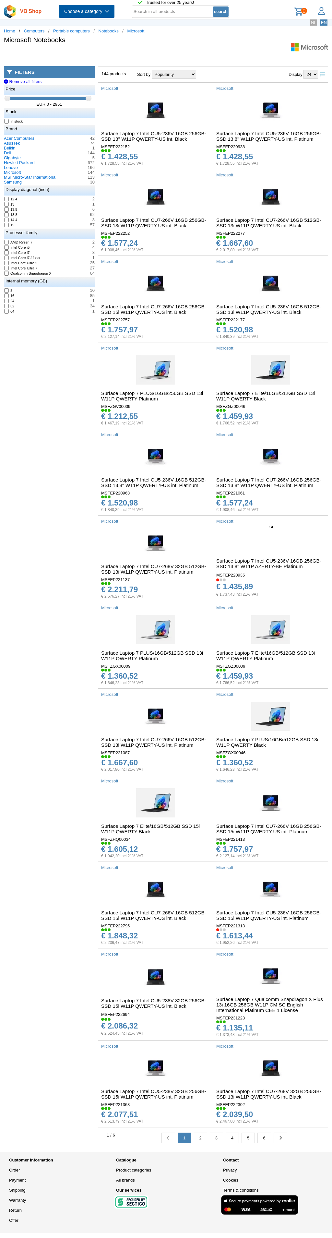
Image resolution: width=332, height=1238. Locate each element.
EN (324, 22)
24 (9, 301)
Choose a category (86, 11)
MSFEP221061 (230, 493)
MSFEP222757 (115, 319)
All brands (125, 1180)
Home (9, 31)
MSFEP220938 (230, 146)
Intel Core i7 (17, 253)
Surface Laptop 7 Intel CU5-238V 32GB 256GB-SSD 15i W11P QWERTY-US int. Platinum (153, 1094)
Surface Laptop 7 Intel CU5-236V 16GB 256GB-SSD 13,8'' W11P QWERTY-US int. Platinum (268, 136)
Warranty (17, 1200)
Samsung (13, 182)
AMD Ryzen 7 (18, 242)
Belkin (9, 148)
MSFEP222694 (115, 1014)
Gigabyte (12, 157)
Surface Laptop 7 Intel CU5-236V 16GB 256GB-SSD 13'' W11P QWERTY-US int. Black (153, 136)
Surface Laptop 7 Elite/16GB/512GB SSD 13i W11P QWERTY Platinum (265, 655)
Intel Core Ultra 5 (21, 263)
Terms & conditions (241, 1190)
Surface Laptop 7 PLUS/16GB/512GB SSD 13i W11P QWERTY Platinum (152, 655)
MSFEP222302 (230, 1104)
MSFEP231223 (230, 1018)
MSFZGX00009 (115, 666)
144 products (113, 73)
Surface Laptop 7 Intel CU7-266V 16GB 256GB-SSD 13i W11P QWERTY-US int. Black (153, 222)
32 (9, 306)
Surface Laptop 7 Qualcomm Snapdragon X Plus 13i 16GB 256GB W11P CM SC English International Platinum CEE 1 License (269, 1004)
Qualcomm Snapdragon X (28, 273)
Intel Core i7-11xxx (22, 258)
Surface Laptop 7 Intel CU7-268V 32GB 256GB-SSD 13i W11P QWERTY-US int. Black (268, 1094)
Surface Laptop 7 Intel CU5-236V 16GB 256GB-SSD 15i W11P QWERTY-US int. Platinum (268, 915)
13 (9, 204)
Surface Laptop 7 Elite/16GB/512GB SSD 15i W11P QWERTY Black (150, 828)
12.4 (11, 199)
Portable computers (71, 31)
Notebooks (109, 31)
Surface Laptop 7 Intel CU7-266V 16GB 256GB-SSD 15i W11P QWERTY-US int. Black (153, 309)
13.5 (11, 209)
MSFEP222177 (230, 319)
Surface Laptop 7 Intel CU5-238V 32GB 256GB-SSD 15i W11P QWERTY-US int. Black (153, 1003)
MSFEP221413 (230, 839)
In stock (14, 121)
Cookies (230, 1180)
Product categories (133, 1170)
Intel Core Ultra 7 (21, 268)
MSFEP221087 (115, 752)
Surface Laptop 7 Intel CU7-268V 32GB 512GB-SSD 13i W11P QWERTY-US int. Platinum (153, 569)
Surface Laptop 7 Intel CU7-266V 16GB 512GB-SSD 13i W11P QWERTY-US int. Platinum (153, 742)
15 (9, 225)
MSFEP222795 (115, 925)
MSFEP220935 (230, 575)
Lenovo (11, 167)
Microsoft (136, 31)
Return (15, 1210)
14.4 (11, 220)
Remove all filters (23, 81)
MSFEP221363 (115, 1104)
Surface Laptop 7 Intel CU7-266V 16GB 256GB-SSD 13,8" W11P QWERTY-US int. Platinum (268, 482)
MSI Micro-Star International (30, 177)
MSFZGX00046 (230, 752)
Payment (17, 1180)
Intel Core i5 (17, 247)
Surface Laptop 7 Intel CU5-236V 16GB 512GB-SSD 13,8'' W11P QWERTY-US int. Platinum (153, 482)
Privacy (230, 1170)
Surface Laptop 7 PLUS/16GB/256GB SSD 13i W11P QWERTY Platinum (152, 395)
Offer (13, 1220)
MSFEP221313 (230, 925)
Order (14, 1170)
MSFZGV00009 (115, 406)
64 (9, 311)
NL (313, 22)
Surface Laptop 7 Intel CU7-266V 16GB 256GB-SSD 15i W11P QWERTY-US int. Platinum (268, 828)
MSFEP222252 (115, 233)
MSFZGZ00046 (230, 406)
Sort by (143, 74)
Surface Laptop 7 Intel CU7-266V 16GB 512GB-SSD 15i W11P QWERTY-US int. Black (153, 915)
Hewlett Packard (19, 162)
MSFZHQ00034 (116, 839)
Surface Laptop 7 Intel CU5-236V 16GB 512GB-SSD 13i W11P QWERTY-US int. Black (268, 309)
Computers (34, 31)
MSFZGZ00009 (230, 666)
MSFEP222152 (115, 146)
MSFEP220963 (115, 493)
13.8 (11, 215)
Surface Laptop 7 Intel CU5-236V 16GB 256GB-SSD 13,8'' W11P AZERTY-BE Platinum (268, 563)
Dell (7, 152)
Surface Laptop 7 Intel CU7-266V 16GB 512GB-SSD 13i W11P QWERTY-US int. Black (268, 222)
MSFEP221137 (115, 579)
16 (9, 296)
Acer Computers (19, 138)
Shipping (17, 1190)
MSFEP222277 (230, 233)
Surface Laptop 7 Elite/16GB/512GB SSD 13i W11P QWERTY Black (265, 395)
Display (295, 74)
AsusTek (12, 143)
